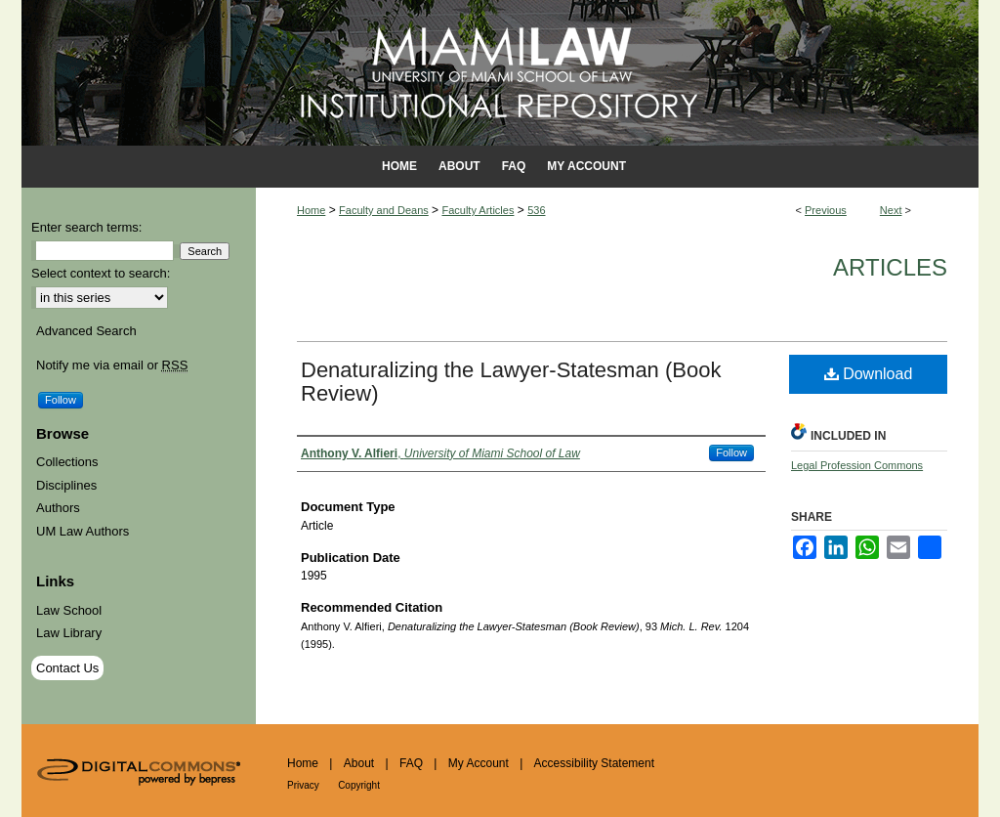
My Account (478, 763)
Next (891, 210)
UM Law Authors (82, 531)
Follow (731, 452)
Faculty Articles (477, 210)
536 (536, 210)
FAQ (411, 763)
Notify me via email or (112, 365)
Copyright (359, 785)
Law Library (69, 632)
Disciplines (66, 485)
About (359, 763)
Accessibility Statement (594, 763)
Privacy (303, 785)
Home (311, 210)
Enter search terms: (86, 227)
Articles (890, 267)
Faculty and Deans (384, 210)
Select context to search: (100, 273)
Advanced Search (86, 330)
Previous (826, 210)
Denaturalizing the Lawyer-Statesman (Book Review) (511, 382)
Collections (67, 461)
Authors (58, 507)
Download (868, 374)
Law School (69, 610)
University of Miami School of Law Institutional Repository (500, 73)
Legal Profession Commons (857, 465)
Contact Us (67, 668)
